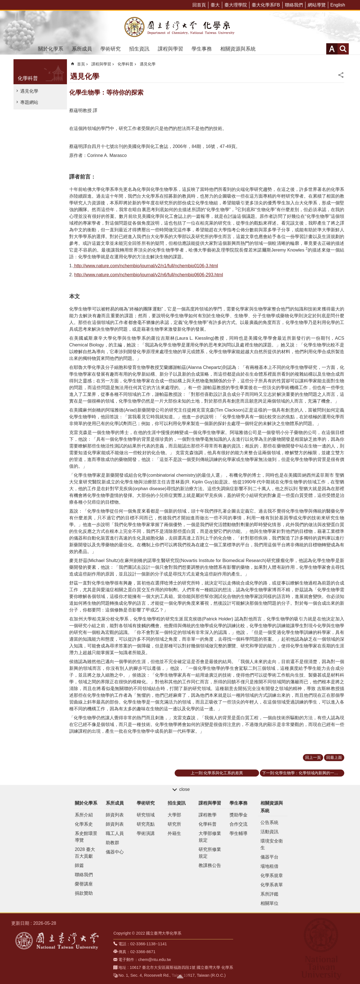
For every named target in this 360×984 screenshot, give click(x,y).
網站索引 (343, 48)
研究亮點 (146, 824)
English (337, 5)
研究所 (174, 824)
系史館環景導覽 (86, 837)
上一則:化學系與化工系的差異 (217, 773)
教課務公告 (210, 865)
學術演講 (146, 833)
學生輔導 (239, 833)
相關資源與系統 (238, 49)
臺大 (215, 5)
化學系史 (84, 824)
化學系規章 (271, 875)
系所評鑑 (269, 894)
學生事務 (202, 49)
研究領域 (146, 814)
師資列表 (115, 814)
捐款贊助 (84, 893)
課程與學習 (170, 49)
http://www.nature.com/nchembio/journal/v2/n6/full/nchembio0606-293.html (148, 274)
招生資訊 (139, 49)
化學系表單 (271, 884)
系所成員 (82, 49)
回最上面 (334, 757)
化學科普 (28, 78)
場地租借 (269, 866)
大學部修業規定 (210, 837)
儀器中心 (115, 852)
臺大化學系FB (266, 5)
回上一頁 (313, 757)
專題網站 (29, 102)
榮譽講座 (84, 884)
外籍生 (174, 833)
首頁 (81, 64)
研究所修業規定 (210, 853)
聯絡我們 (294, 5)
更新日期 (20, 923)
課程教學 (208, 814)
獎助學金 (239, 814)
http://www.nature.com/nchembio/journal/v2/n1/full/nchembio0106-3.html (145, 265)
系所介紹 (84, 814)
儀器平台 (269, 857)
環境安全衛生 (271, 844)
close (184, 789)
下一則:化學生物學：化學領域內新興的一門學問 (303, 773)
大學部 (174, 814)
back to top (180, 976)
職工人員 (115, 833)
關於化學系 (50, 49)
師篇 (79, 865)
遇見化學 (29, 91)
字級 (332, 48)
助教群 (112, 842)
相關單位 (269, 903)
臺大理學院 (235, 5)
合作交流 (239, 824)
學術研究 (110, 49)
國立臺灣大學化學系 (180, 27)
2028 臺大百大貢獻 (85, 853)
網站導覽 (317, 5)
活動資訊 (269, 831)
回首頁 (199, 5)
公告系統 (269, 822)
